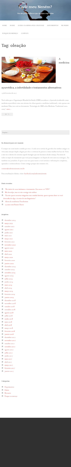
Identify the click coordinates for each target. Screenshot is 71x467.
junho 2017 (9, 339)
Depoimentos (56, 25)
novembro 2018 (10, 287)
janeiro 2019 (9, 281)
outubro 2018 (10, 290)
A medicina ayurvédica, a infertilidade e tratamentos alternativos (49, 64)
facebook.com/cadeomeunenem (35, 157)
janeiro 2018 (9, 318)
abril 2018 (8, 308)
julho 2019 (9, 262)
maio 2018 (8, 305)
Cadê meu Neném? (35, 6)
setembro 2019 (10, 256)
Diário (7, 373)
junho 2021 (9, 216)
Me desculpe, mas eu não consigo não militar (21, 176)
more (9, 92)
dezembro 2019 (10, 250)
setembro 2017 (10, 330)
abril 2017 (8, 345)
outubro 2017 (10, 327)
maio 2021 (8, 219)
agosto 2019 (9, 259)
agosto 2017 (9, 333)
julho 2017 (9, 336)
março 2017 (9, 349)
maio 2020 (8, 234)
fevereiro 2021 (10, 225)
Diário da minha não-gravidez (33, 25)
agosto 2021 (9, 213)
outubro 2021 (10, 210)
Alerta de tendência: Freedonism (16, 185)
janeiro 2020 (9, 247)
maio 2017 (8, 342)
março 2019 (9, 275)
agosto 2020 (9, 231)
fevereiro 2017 (10, 352)
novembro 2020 (10, 228)
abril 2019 (8, 271)
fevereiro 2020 (10, 244)
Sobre (13, 25)
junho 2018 (9, 302)
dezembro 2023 (10, 204)
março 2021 (9, 222)
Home (4, 25)
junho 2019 (9, 265)
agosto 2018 (9, 296)
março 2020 (9, 241)
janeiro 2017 (9, 355)
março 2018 (9, 312)
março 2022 (9, 207)
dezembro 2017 (10, 321)
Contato (37, 31)
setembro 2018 (10, 293)
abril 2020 (8, 238)
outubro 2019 (10, 253)
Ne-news (5, 31)
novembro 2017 (10, 324)
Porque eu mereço (21, 31)
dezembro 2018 (10, 284)
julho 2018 (9, 299)
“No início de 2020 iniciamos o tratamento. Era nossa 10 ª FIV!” (27, 173)
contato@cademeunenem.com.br (13, 152)
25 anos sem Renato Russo (14, 188)
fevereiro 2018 (10, 315)
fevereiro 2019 (10, 278)
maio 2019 (8, 268)
